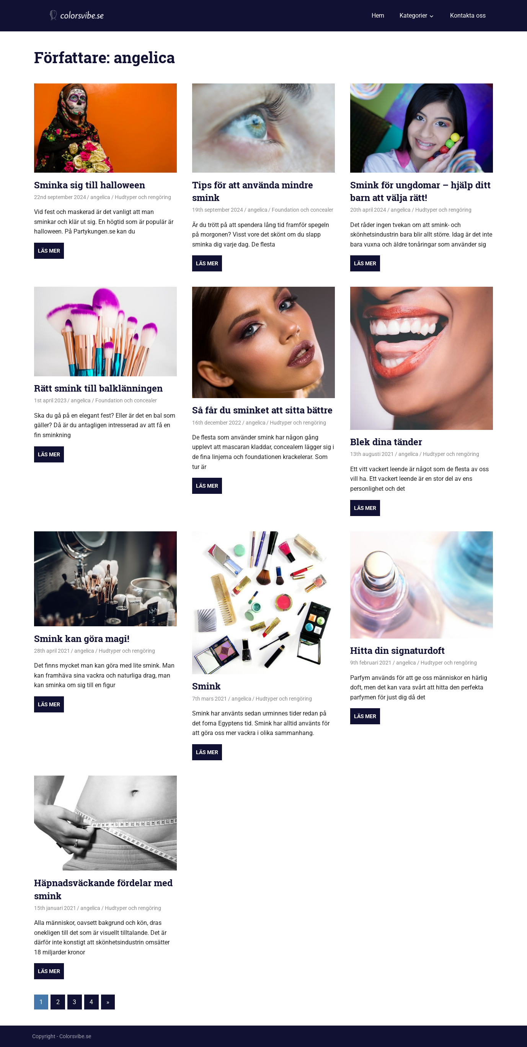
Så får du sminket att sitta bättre (262, 410)
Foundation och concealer (302, 210)
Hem (378, 15)
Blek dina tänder (386, 442)
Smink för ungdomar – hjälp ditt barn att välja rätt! (420, 191)
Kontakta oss (468, 15)
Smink (206, 686)
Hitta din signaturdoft (397, 650)
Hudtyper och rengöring (143, 197)
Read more (49, 251)
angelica (100, 197)
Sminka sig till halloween (89, 185)
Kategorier (413, 15)
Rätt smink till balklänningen (98, 388)
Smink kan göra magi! (81, 638)
